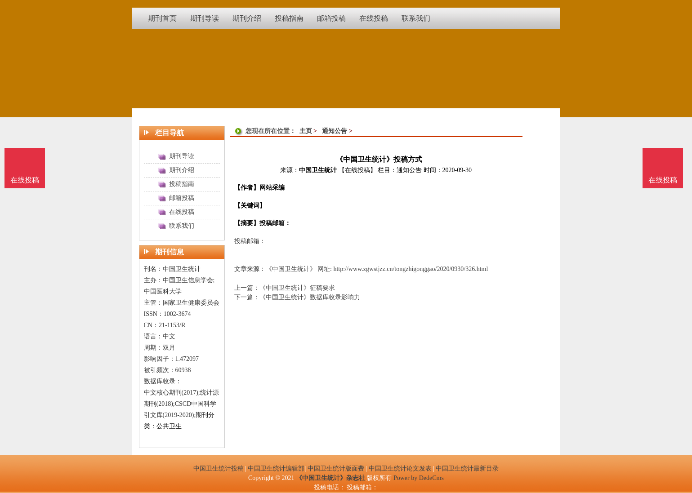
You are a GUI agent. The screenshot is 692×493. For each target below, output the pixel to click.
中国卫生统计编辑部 (276, 468)
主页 (305, 131)
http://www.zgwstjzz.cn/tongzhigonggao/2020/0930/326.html (410, 269)
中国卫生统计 (318, 170)
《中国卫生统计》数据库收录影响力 (309, 297)
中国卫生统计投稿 (218, 468)
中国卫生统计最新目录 (467, 468)
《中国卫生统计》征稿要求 (297, 287)
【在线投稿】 (357, 170)
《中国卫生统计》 (291, 269)
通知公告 (334, 131)
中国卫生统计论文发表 (400, 468)
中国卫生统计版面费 (336, 468)
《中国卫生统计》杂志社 (330, 478)
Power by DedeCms (418, 478)
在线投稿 (662, 180)
